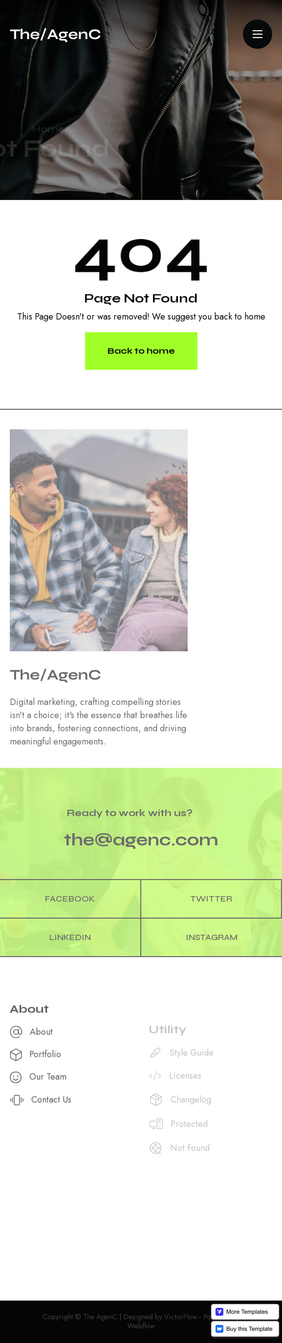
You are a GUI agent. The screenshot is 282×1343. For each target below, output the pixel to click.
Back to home (141, 350)
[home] (55, 34)
